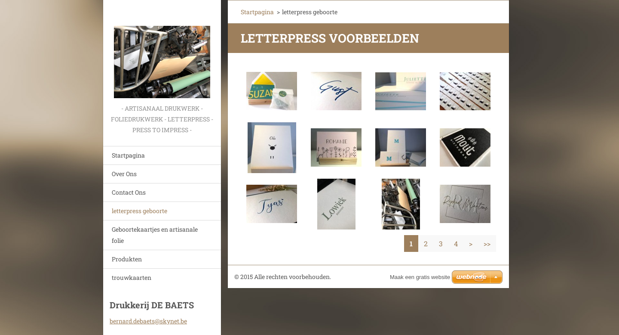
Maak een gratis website (420, 277)
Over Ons (124, 174)
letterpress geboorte (139, 211)
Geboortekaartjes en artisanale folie (155, 235)
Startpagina (128, 155)
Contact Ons (129, 192)
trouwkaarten (131, 277)
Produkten (127, 259)
